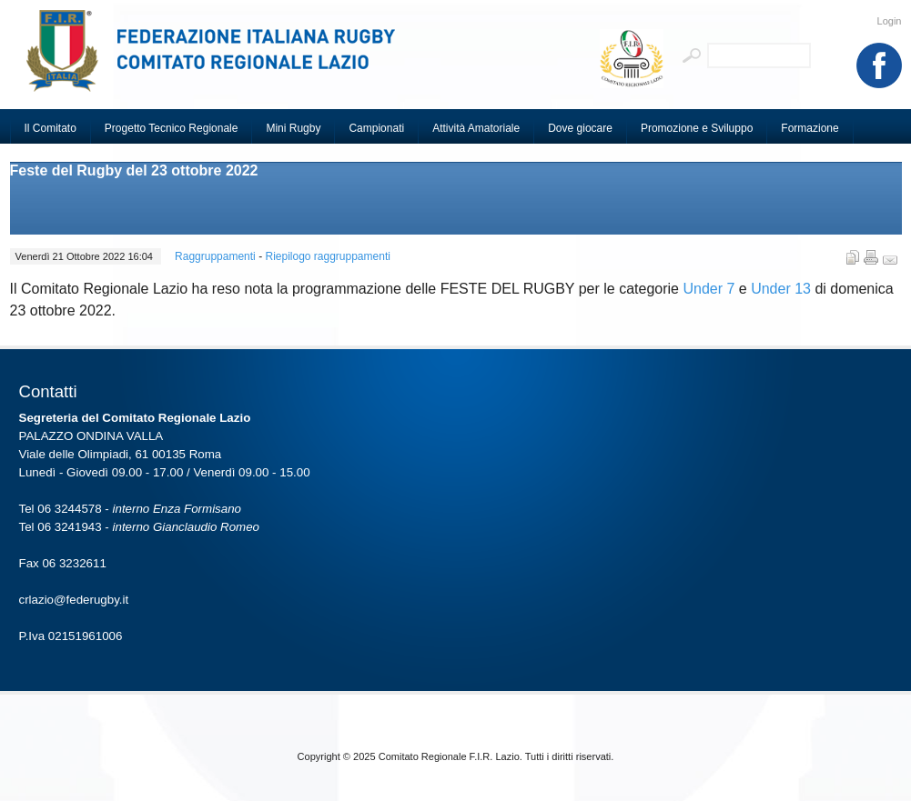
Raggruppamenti (216, 256)
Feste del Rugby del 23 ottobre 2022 (134, 170)
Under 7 (708, 288)
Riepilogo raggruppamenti (327, 256)
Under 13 (781, 288)
